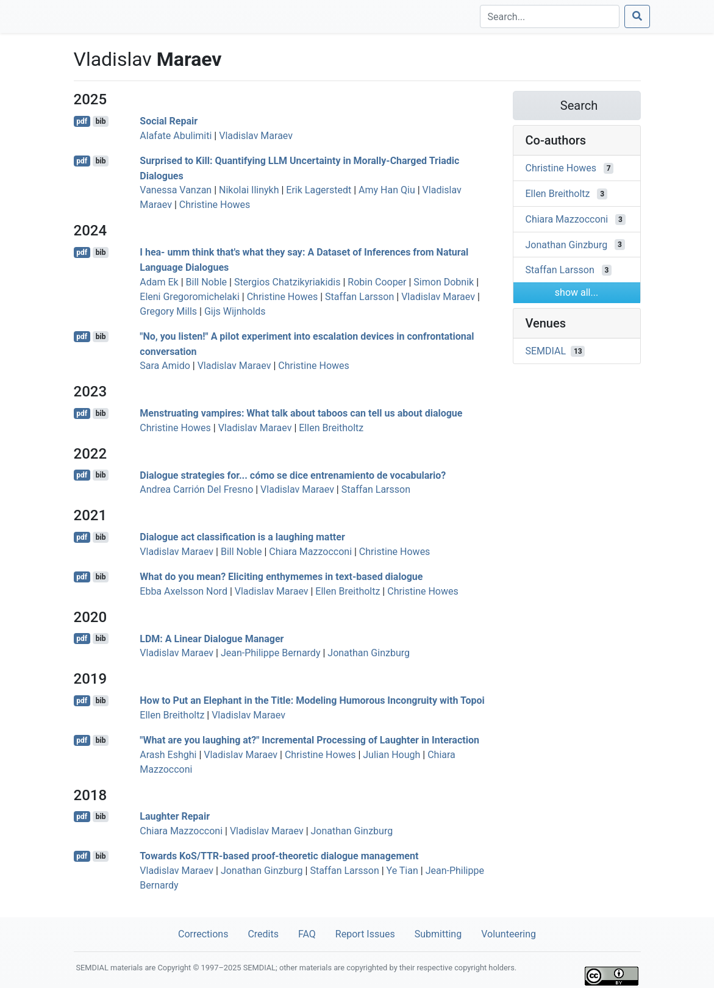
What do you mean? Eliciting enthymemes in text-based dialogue (281, 576)
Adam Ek (159, 282)
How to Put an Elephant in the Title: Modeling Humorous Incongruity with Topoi (312, 700)
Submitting (438, 934)
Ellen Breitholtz (331, 428)
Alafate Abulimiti (176, 135)
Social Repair (169, 121)
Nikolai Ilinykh (249, 190)
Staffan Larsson (359, 296)
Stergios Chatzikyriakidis (287, 282)
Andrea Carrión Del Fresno (196, 489)
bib (101, 121)
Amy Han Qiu (387, 190)
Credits (263, 934)
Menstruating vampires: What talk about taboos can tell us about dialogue (301, 413)
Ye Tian (402, 870)
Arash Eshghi (168, 755)
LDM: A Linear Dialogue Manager (212, 638)
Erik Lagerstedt (318, 190)
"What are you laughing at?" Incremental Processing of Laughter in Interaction (309, 740)
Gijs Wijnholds (235, 311)
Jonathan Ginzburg (368, 653)
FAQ (307, 934)
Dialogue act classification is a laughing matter (242, 537)
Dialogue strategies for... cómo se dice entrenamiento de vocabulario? (293, 475)
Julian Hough (391, 755)
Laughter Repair (175, 816)
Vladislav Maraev (256, 135)
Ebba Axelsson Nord (183, 591)
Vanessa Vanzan (176, 190)
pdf (81, 121)
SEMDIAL (546, 351)
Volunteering (508, 934)
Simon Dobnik (443, 282)
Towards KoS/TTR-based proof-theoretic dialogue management (279, 856)
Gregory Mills (168, 311)
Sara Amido (165, 365)
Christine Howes (215, 204)
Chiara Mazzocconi (310, 551)
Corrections (203, 934)
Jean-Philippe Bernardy (271, 653)
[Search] (549, 16)
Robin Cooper (377, 282)
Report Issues (365, 934)
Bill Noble (206, 282)
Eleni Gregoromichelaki (190, 296)
